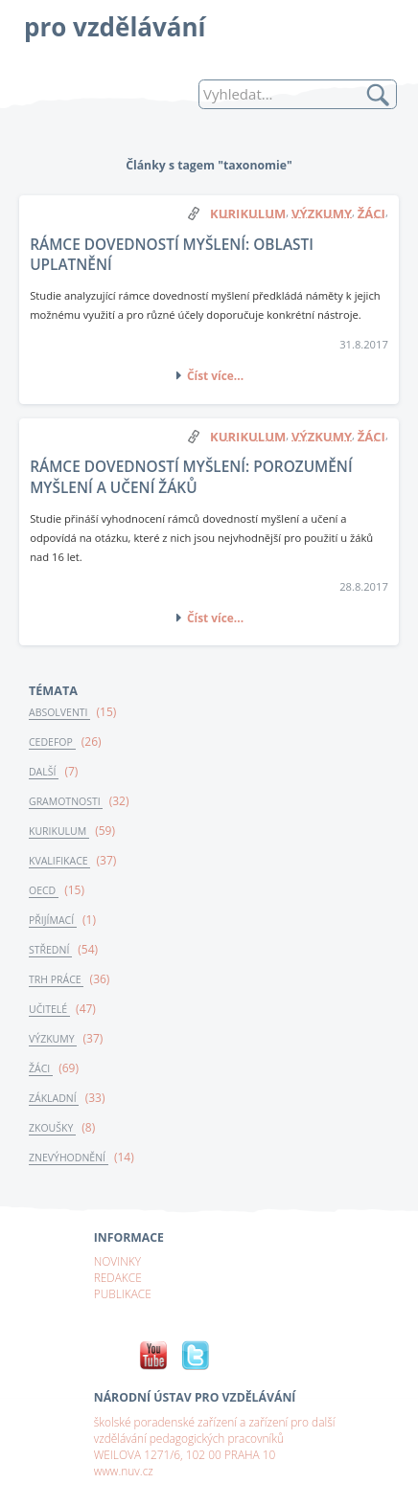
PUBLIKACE (122, 1293)
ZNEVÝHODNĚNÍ (68, 1157)
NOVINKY (117, 1261)
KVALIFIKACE (59, 860)
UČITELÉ (49, 1009)
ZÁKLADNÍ (54, 1098)
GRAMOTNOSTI (66, 801)
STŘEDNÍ (50, 949)
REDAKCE (118, 1277)
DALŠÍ (43, 771)
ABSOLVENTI (59, 712)
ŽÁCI (41, 1068)
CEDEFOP (52, 742)
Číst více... (215, 375)
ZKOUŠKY (52, 1128)
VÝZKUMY (53, 1038)
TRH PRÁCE (56, 979)
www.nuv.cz (123, 1470)
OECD (43, 890)
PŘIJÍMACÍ (53, 920)
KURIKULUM (59, 831)
